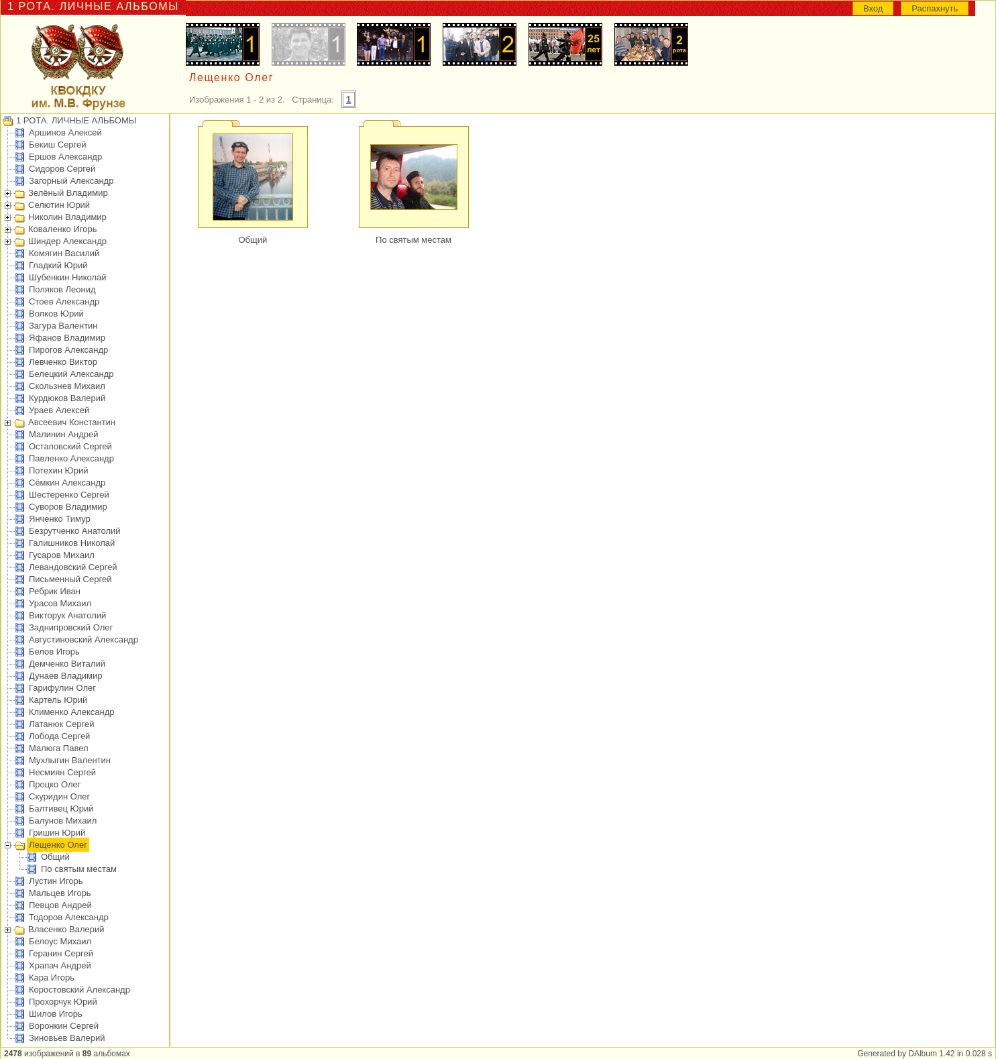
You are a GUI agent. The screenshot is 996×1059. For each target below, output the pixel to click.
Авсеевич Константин (71, 422)
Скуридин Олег (59, 796)
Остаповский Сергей (70, 446)
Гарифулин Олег (62, 688)
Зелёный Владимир (68, 193)
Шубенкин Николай (68, 277)
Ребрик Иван (54, 591)
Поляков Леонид (62, 289)
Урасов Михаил (60, 603)
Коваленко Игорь (62, 229)
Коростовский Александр (79, 990)
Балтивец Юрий (61, 808)
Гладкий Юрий (58, 265)
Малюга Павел (59, 748)
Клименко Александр (72, 712)
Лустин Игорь (56, 881)
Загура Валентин (63, 326)
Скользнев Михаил (67, 386)
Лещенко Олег (58, 845)
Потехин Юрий (58, 470)
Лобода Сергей (59, 736)
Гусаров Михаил (62, 555)
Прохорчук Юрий (63, 1002)
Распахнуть (934, 8)
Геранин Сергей (61, 953)
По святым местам (79, 869)
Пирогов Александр (68, 350)
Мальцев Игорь (60, 893)
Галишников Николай (72, 543)
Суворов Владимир (68, 507)
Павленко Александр (71, 458)
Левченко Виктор (63, 362)
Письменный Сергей (70, 579)
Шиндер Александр (67, 241)
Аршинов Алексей (65, 132)
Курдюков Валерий (67, 398)
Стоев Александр (64, 301)
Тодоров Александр (69, 917)
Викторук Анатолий (67, 615)
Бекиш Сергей (58, 145)
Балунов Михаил (63, 821)
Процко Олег (54, 784)
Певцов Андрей (60, 905)
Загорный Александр (71, 181)
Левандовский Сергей (73, 567)
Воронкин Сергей (64, 1026)
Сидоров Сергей (62, 169)
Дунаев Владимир (66, 676)
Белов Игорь (54, 652)
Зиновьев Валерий (67, 1038)
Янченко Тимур (60, 519)
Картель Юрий (58, 700)
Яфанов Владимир (67, 338)
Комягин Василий (64, 253)
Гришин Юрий (57, 833)
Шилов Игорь (55, 1014)
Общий (55, 857)
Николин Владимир (67, 217)
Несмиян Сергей (62, 772)
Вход (873, 8)
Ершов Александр (65, 157)
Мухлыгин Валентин (70, 760)
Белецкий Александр (71, 374)
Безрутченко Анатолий (75, 531)
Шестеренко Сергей (69, 495)
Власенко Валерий (66, 929)
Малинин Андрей (63, 434)
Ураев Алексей (59, 410)
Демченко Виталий (67, 664)
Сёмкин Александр (67, 483)
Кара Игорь (51, 977)
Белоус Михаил (60, 941)
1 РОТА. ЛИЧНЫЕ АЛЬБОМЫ (76, 120)
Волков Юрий (56, 314)
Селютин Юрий (59, 205)
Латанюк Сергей (62, 724)
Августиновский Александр (83, 639)
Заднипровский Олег (71, 627)
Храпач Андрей (60, 965)
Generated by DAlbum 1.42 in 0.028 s (924, 1053)
